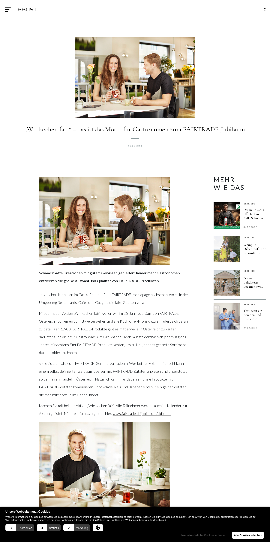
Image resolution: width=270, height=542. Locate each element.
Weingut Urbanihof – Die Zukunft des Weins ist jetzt (255, 249)
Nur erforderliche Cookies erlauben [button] (203, 535)
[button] (19, 527)
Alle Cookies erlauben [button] (248, 535)
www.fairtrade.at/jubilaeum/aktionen (142, 413)
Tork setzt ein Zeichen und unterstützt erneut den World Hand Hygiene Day (253, 315)
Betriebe (250, 203)
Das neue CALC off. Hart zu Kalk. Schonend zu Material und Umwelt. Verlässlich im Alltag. (254, 214)
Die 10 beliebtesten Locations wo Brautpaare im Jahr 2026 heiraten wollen (254, 282)
